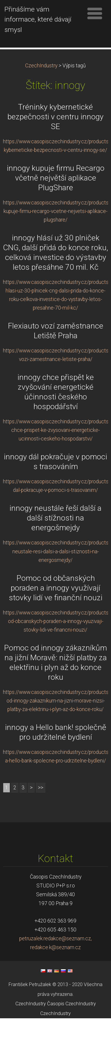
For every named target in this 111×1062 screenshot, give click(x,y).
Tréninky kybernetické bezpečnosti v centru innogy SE (55, 160)
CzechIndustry (41, 109)
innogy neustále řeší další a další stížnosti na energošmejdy (55, 561)
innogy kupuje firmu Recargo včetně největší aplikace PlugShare (55, 221)
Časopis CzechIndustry (71, 1047)
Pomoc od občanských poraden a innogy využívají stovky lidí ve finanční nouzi (55, 631)
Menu (95, 13)
